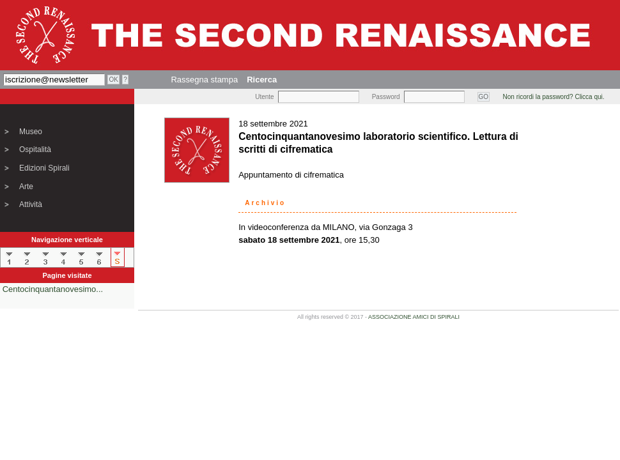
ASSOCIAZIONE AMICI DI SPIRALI (414, 317)
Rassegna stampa (204, 79)
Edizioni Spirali (44, 168)
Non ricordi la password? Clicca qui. (554, 96)
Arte (26, 186)
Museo (30, 131)
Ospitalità (35, 149)
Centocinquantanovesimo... (53, 289)
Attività (30, 204)
